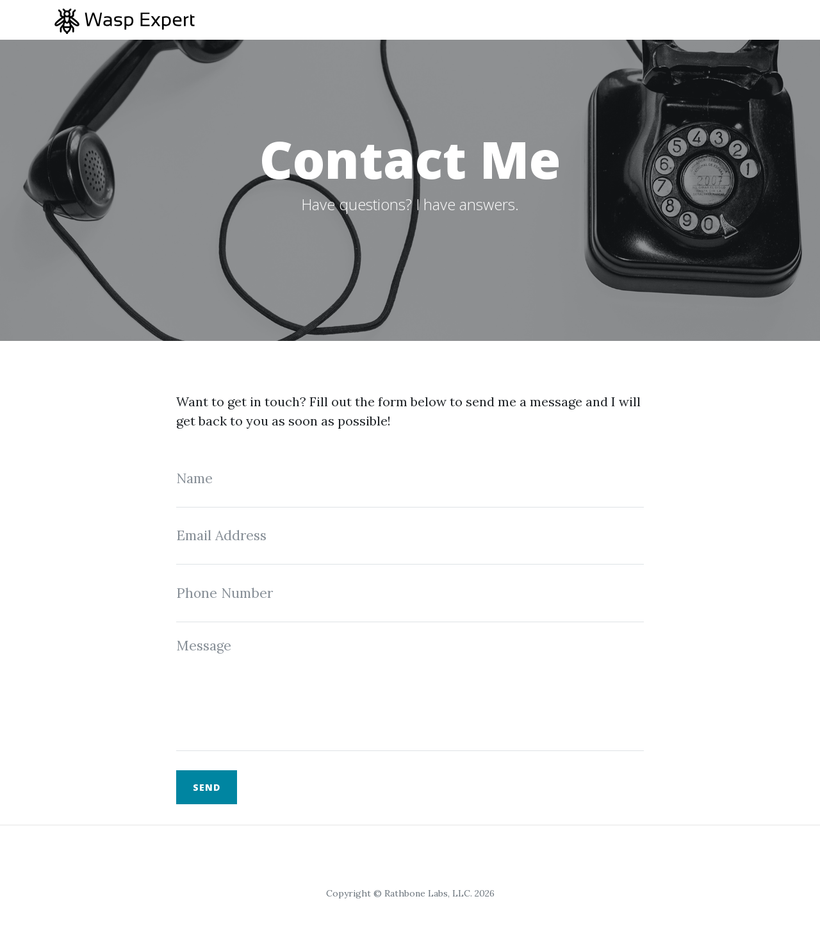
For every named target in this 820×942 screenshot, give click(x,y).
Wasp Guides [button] (714, 19)
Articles (635, 19)
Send (206, 787)
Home (574, 19)
